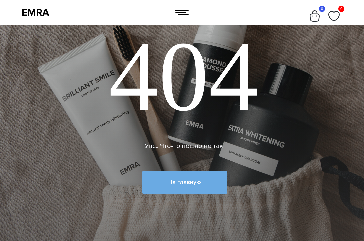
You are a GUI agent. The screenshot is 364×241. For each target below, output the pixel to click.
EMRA (35, 12)
